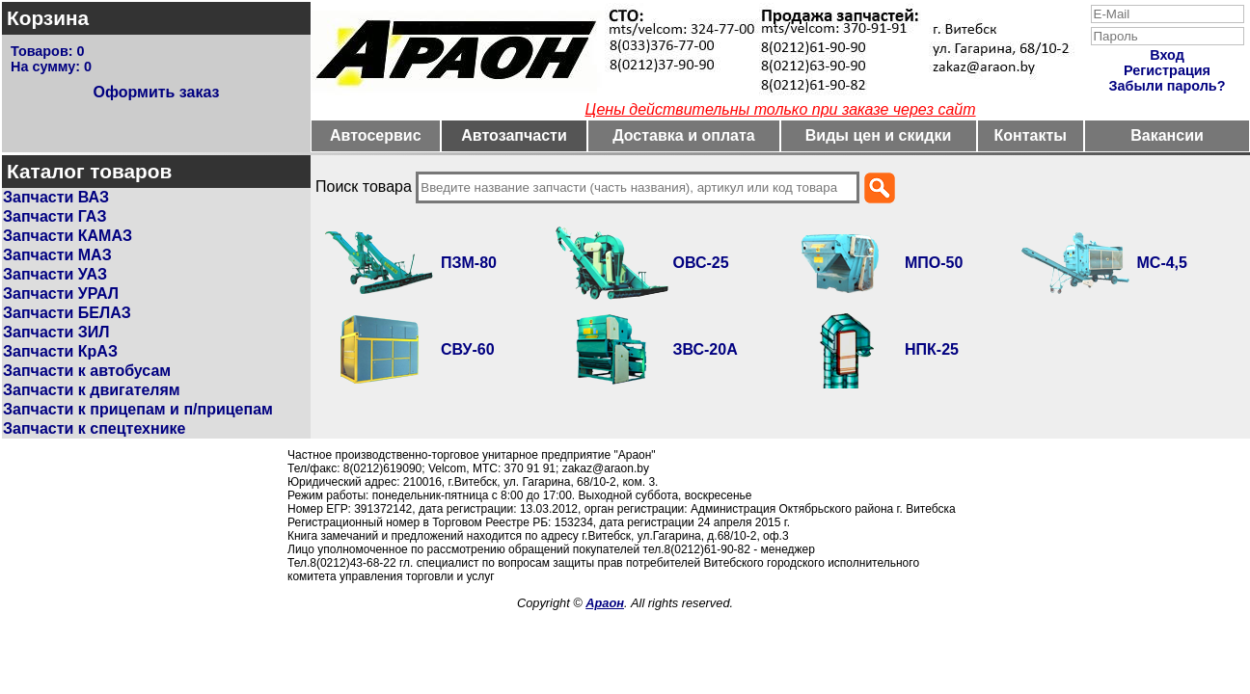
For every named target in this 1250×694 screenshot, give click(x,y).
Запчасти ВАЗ (56, 197)
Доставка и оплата (683, 135)
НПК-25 (932, 349)
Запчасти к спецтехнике (94, 428)
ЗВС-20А (705, 349)
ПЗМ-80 (469, 262)
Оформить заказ (156, 92)
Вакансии (1167, 135)
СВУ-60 (468, 349)
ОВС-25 (701, 262)
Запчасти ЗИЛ (56, 332)
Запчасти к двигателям (91, 390)
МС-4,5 (1162, 262)
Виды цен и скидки (878, 135)
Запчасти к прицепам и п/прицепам (138, 409)
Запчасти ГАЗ (54, 216)
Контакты (1030, 135)
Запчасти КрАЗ (60, 351)
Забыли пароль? (1167, 85)
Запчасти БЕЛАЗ (67, 313)
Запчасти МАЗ (57, 255)
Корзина (48, 18)
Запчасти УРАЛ (61, 293)
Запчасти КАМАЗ (67, 235)
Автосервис (375, 135)
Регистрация (1167, 70)
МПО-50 (934, 262)
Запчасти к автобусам (87, 370)
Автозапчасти (513, 135)
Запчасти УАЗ (55, 274)
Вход (1167, 55)
